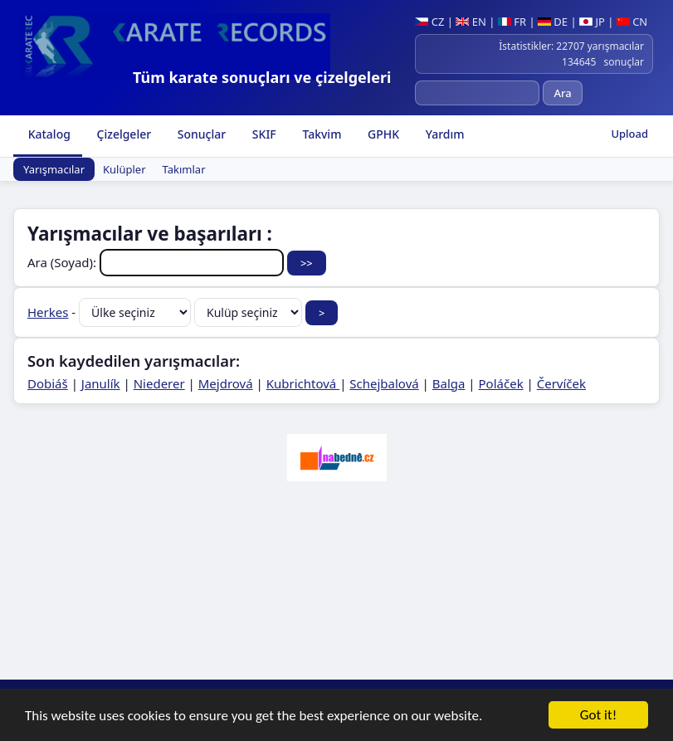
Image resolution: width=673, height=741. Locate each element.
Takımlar (184, 169)
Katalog (48, 134)
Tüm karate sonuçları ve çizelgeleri (262, 77)
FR (512, 21)
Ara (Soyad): (157, 262)
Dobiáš (47, 383)
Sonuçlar (200, 134)
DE (553, 21)
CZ (429, 21)
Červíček (561, 383)
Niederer (159, 383)
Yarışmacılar (54, 169)
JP (592, 21)
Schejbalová (383, 383)
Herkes (47, 312)
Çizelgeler (122, 134)
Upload (629, 133)
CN (632, 21)
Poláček (501, 383)
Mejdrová (225, 383)
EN (471, 21)
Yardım (443, 134)
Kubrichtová (302, 383)
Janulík (100, 383)
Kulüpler (124, 169)
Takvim (321, 134)
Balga (449, 383)
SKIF (262, 134)
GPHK (381, 134)
